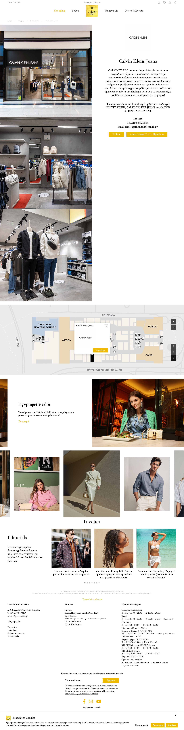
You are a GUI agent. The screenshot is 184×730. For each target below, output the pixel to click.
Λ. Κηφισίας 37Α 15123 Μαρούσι (25, 610)
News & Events (134, 10)
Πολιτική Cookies (73, 622)
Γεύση (75, 10)
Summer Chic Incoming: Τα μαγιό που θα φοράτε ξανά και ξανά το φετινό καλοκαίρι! (156, 574)
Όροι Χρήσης (71, 616)
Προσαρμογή (141, 725)
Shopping (59, 10)
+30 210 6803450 (18, 613)
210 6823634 (140, 122)
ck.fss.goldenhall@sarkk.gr (141, 126)
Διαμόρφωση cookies (92, 707)
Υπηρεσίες (97, 2)
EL (19, 2)
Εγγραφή (23, 421)
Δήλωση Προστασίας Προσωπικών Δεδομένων (85, 619)
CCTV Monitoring (73, 625)
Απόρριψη (158, 725)
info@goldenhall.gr (19, 616)
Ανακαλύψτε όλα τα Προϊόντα (147, 134)
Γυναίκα (92, 522)
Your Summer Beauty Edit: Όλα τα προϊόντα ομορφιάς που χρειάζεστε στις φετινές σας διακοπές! (114, 574)
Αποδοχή (172, 725)
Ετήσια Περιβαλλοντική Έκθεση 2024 (81, 613)
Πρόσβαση (12, 630)
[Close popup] (106, 326)
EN (15, 2)
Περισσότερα (100, 350)
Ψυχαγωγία (111, 10)
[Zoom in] (173, 321)
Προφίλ (68, 610)
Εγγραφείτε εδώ (34, 404)
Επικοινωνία (13, 636)
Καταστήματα (34, 21)
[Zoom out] (173, 327)
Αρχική (10, 21)
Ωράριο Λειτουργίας (16, 633)
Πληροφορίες (87, 2)
